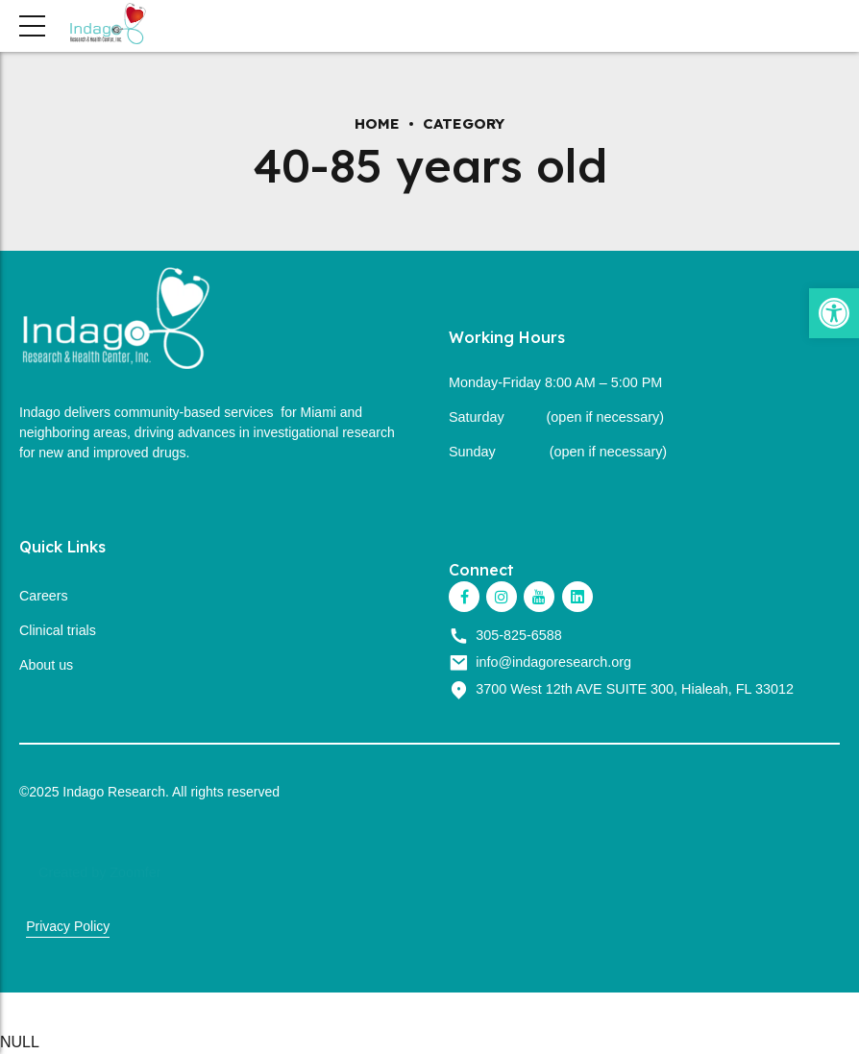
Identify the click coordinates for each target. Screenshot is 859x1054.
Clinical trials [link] (58, 630)
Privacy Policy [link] (68, 926)
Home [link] (377, 123)
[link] (834, 313)
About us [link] (46, 665)
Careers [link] (43, 595)
